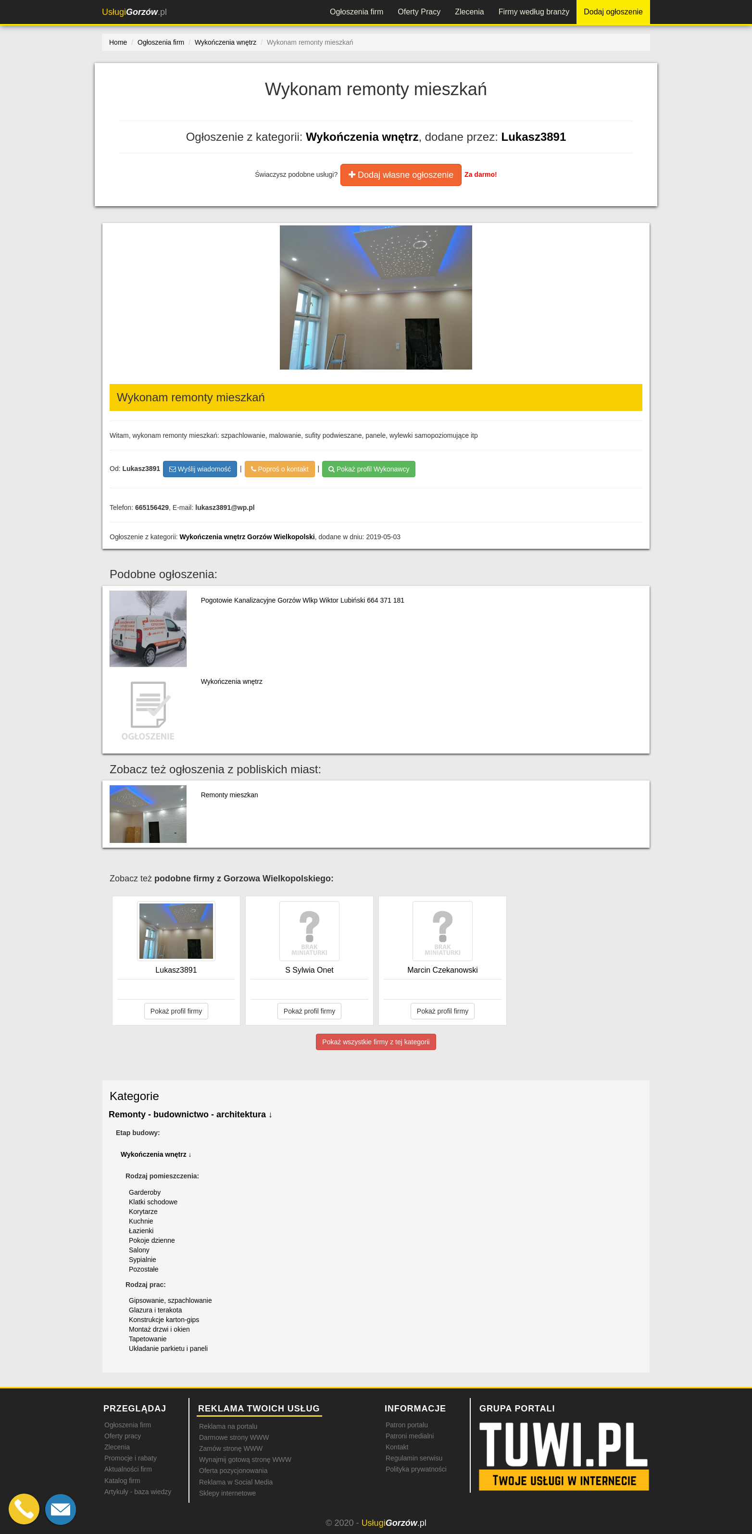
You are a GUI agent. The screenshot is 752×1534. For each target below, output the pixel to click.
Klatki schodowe (153, 1202)
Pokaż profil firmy (176, 1011)
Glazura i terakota (155, 1310)
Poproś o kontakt (280, 469)
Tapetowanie (148, 1339)
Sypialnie (142, 1259)
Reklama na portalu (228, 1426)
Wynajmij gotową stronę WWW (245, 1459)
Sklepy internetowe (227, 1493)
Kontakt (397, 1447)
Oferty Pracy (419, 12)
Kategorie (134, 1095)
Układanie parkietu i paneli (168, 1348)
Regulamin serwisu (414, 1458)
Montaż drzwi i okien (159, 1329)
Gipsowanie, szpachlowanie (170, 1300)
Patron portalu (407, 1425)
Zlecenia (469, 12)
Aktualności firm (128, 1469)
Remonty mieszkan (229, 795)
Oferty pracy (122, 1436)
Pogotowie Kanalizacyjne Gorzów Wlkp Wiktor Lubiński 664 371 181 (302, 600)
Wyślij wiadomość (200, 469)
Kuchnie (141, 1221)
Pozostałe (143, 1269)
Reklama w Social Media (236, 1482)
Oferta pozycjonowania (233, 1470)
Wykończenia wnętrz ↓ (156, 1154)
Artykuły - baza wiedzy (137, 1492)
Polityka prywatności (416, 1469)
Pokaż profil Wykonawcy (368, 469)
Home (118, 42)
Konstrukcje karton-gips (164, 1320)
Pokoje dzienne (152, 1240)
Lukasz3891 (533, 136)
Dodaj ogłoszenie (613, 12)
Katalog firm (122, 1481)
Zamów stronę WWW (231, 1448)
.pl (134, 12)
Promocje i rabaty (130, 1458)
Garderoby (145, 1192)
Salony (139, 1250)
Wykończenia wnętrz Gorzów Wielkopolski (247, 537)
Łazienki (141, 1231)
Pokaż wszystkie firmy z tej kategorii (375, 1042)
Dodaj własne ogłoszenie (401, 175)
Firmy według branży (534, 12)
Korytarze (143, 1211)
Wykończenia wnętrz (362, 136)
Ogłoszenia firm (356, 12)
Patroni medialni (410, 1436)
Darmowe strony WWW (234, 1437)
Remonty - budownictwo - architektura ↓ (191, 1114)
